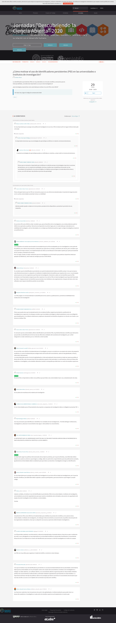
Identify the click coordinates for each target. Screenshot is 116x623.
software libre (32, 616)
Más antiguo (75, 116)
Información (16, 62)
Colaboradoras (53, 62)
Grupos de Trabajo (50, 13)
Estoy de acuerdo (68, 3)
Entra (101, 8)
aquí (60, 3)
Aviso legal (44, 610)
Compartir (92, 101)
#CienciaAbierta (20, 35)
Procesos (35, 13)
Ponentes (25, 62)
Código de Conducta (69, 610)
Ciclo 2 (65, 45)
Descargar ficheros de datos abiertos (58, 612)
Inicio (20, 13)
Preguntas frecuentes (55, 610)
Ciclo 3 (19, 50)
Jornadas (80, 13)
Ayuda (95, 13)
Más (101, 62)
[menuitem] (94, 8)
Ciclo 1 (50, 45)
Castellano (93, 8)
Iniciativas (65, 13)
